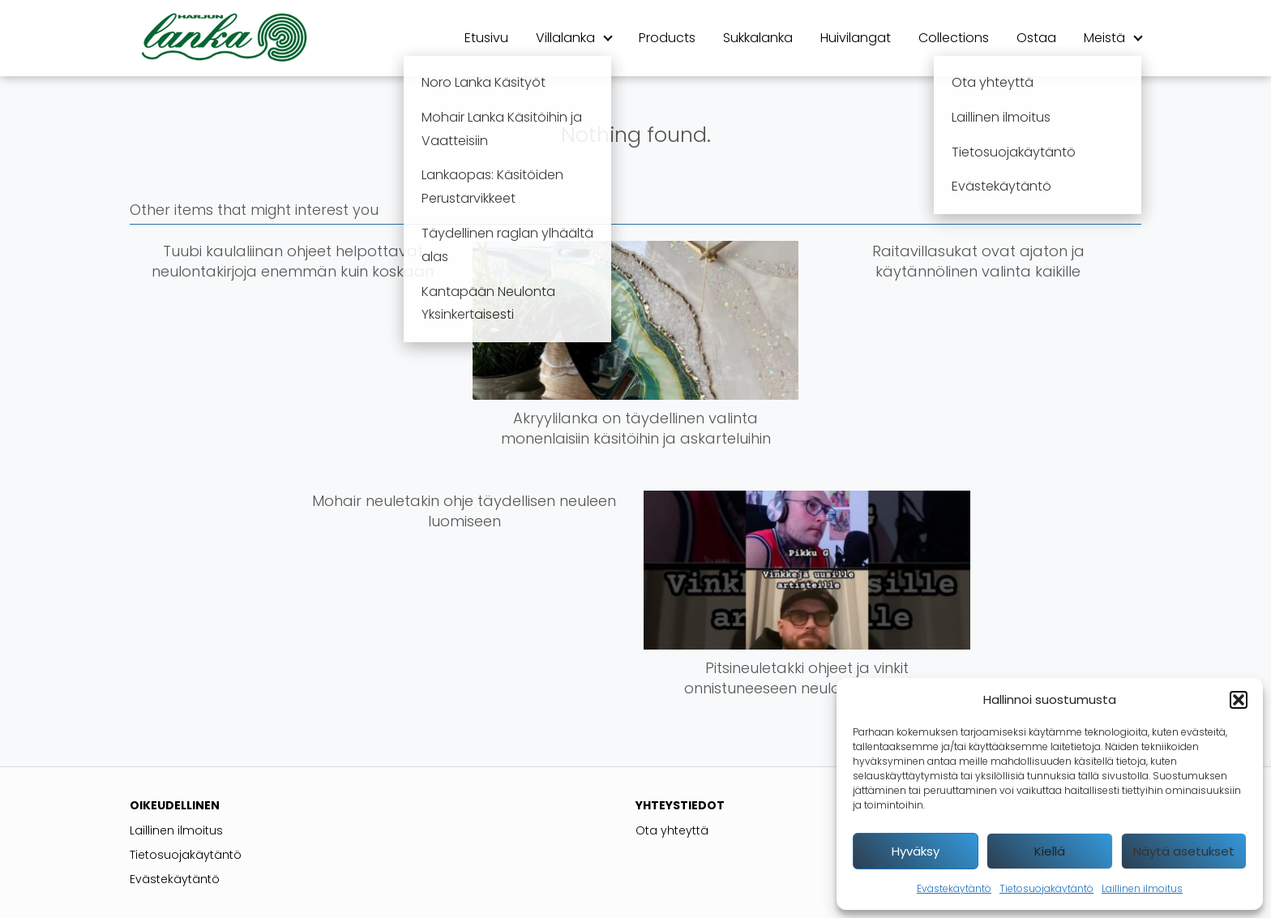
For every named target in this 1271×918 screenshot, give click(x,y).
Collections (953, 37)
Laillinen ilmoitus (1142, 888)
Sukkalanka (758, 37)
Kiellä (1049, 851)
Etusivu (486, 37)
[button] (1238, 700)
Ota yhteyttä (672, 830)
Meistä (1104, 37)
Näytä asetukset (1184, 851)
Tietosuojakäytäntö (1046, 888)
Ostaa (1036, 37)
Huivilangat (855, 37)
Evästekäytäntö (954, 888)
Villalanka (565, 37)
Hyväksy (915, 851)
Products (667, 37)
